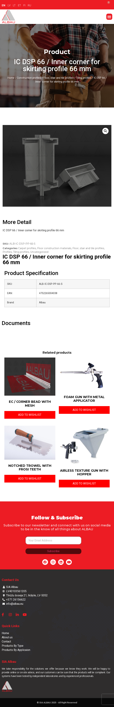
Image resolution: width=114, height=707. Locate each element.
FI (24, 5)
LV (9, 5)
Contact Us (10, 580)
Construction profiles (29, 77)
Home (11, 77)
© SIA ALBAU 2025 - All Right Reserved (57, 702)
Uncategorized (39, 251)
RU (29, 5)
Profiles (7, 251)
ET (19, 5)
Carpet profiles (27, 248)
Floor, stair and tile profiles (58, 77)
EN (3, 5)
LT (14, 5)
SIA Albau (9, 662)
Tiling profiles (83, 77)
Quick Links (10, 626)
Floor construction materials (54, 248)
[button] (109, 17)
